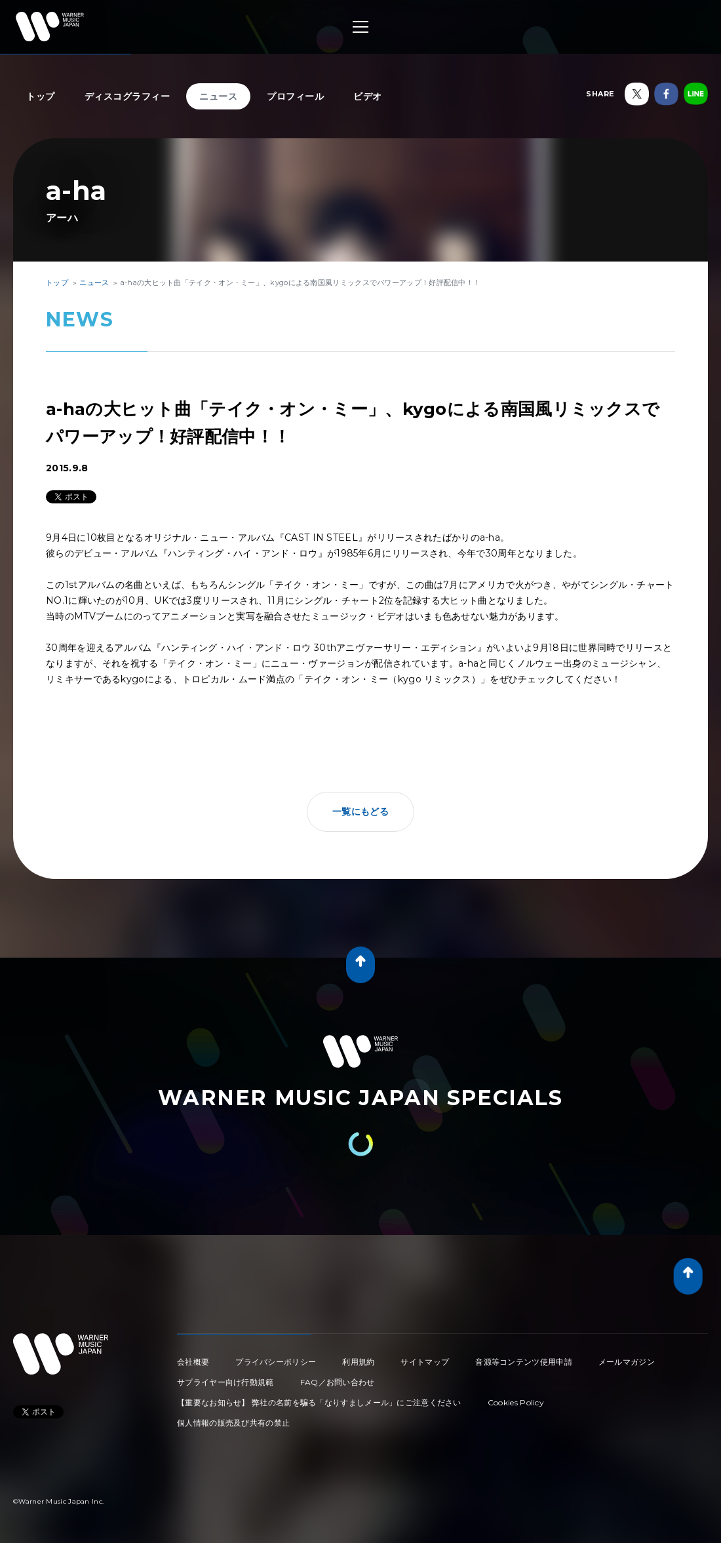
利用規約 (358, 1362)
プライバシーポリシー (275, 1362)
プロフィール (295, 96)
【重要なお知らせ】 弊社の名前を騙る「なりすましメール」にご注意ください (319, 1402)
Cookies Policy (516, 1402)
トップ (40, 96)
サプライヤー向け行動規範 (225, 1382)
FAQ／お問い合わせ (337, 1382)
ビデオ (367, 96)
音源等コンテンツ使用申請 (523, 1362)
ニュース (218, 96)
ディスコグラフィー (127, 96)
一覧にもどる (360, 811)
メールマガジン (626, 1362)
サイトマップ (424, 1362)
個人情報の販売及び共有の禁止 (233, 1423)
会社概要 (193, 1362)
